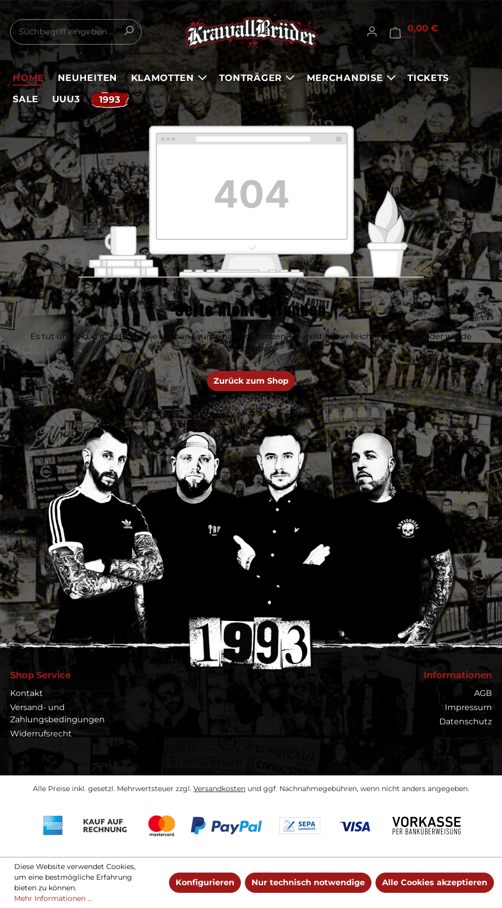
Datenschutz (465, 721)
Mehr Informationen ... (53, 898)
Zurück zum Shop (251, 381)
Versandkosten (219, 788)
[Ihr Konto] (372, 31)
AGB (483, 693)
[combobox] (76, 32)
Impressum (468, 707)
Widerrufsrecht (41, 733)
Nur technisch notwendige (308, 882)
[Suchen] (128, 30)
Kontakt (26, 693)
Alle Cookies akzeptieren (434, 882)
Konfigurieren (205, 882)
